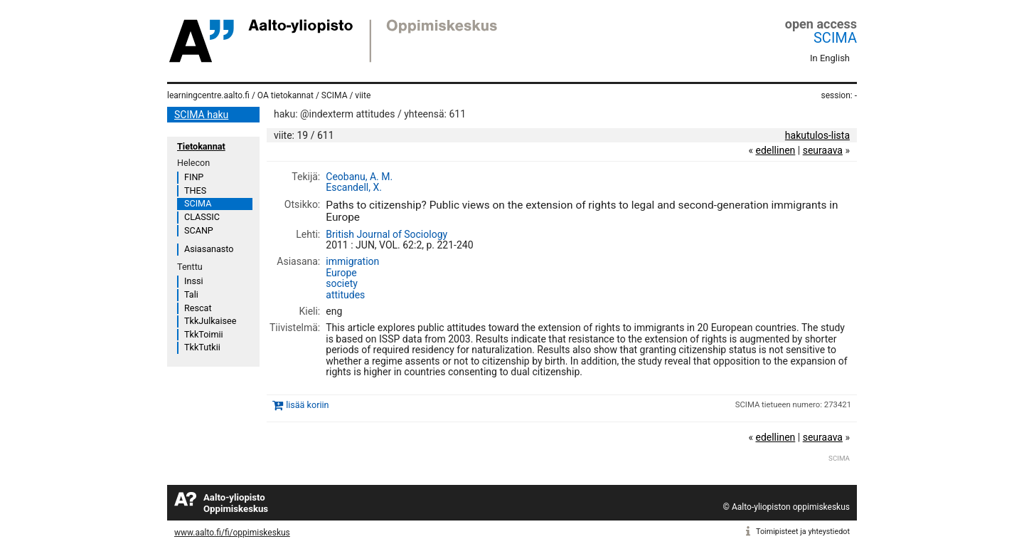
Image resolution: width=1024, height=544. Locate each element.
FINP (193, 177)
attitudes (345, 294)
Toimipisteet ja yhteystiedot (803, 531)
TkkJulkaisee (210, 320)
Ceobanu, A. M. (359, 176)
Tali (191, 294)
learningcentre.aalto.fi (208, 95)
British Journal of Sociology (386, 234)
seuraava (823, 150)
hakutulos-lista (817, 135)
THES (195, 190)
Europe (341, 272)
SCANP (198, 230)
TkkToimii (203, 334)
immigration (352, 261)
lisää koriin (307, 404)
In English (830, 58)
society (342, 283)
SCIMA (835, 37)
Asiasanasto (208, 249)
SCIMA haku (201, 114)
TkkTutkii (202, 347)
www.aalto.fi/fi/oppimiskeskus (232, 533)
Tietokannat (201, 146)
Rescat (198, 308)
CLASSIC (202, 216)
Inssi (193, 281)
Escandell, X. (354, 187)
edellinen (775, 150)
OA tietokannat (285, 95)
